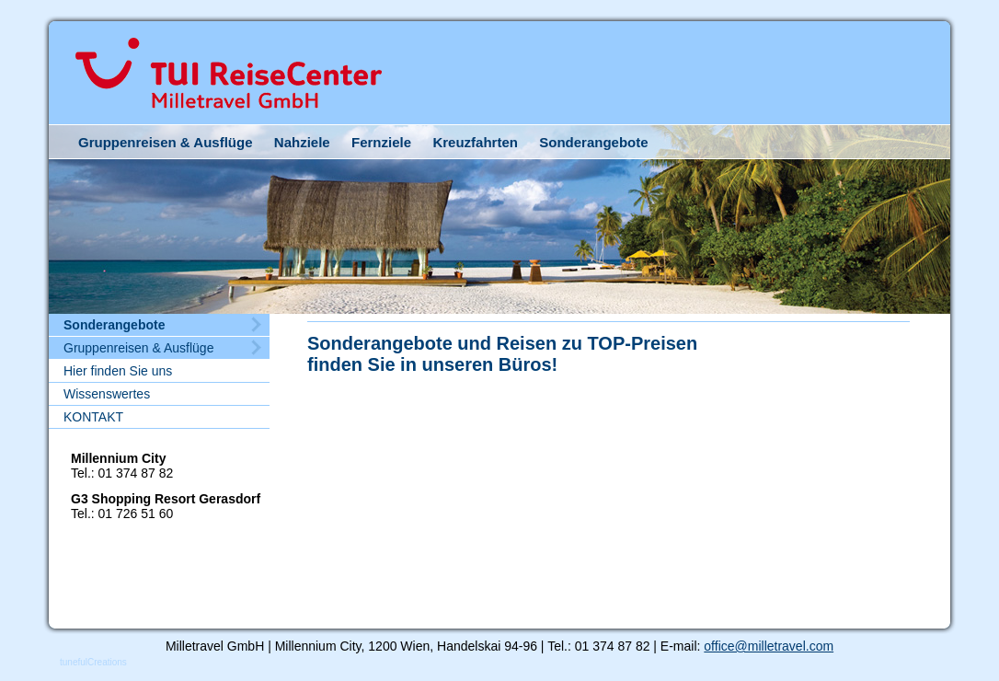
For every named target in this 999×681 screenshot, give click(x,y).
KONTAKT (93, 417)
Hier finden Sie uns (117, 371)
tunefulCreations (93, 662)
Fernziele (381, 142)
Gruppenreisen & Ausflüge (165, 142)
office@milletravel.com (768, 646)
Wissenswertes (106, 394)
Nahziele (302, 142)
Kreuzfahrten (475, 142)
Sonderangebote (593, 142)
